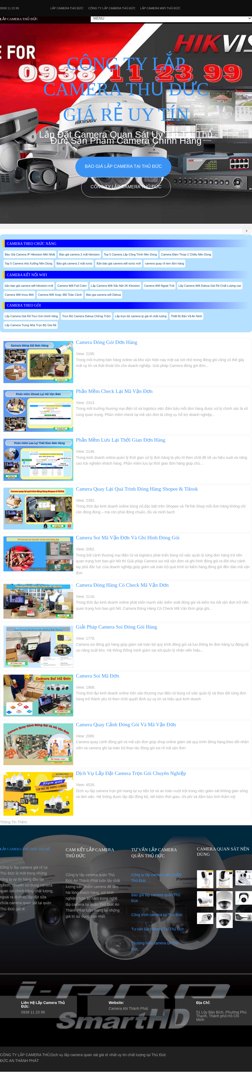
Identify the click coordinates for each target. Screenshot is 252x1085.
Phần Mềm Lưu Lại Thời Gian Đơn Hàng (120, 440)
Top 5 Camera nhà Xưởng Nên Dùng (28, 263)
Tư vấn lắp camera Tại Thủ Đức (157, 929)
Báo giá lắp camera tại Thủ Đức (123, 166)
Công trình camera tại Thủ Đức (157, 915)
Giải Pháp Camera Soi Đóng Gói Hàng (116, 627)
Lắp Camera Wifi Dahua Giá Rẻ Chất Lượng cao (209, 285)
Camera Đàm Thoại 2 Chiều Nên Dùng (186, 254)
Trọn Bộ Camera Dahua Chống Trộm (86, 316)
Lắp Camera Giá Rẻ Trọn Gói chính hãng (31, 316)
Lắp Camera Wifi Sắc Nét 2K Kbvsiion (115, 285)
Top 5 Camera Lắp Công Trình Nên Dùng (130, 254)
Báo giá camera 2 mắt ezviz (75, 263)
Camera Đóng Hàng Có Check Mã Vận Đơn (122, 585)
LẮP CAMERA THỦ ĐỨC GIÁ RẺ (25, 849)
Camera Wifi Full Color (72, 285)
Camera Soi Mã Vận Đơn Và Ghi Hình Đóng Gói (128, 537)
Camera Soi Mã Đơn (97, 676)
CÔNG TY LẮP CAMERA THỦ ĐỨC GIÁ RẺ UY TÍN (126, 89)
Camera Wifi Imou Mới (19, 294)
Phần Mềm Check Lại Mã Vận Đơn (114, 391)
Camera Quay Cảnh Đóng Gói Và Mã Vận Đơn (126, 724)
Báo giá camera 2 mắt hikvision (79, 254)
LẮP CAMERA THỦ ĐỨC (19, 19)
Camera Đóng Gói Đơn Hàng (106, 342)
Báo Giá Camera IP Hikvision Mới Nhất (30, 254)
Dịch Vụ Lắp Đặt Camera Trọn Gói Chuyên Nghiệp (131, 773)
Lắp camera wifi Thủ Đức (160, 8)
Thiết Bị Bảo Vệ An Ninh (186, 316)
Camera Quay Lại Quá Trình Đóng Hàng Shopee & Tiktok (137, 489)
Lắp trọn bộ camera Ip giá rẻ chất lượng (141, 316)
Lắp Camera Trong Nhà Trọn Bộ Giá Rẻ (30, 325)
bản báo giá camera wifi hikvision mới (29, 285)
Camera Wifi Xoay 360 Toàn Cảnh (60, 294)
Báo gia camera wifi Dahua (103, 294)
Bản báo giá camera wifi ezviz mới (119, 263)
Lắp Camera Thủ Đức (67, 8)
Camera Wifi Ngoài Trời (159, 285)
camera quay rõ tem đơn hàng (164, 263)
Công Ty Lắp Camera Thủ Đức (112, 8)
